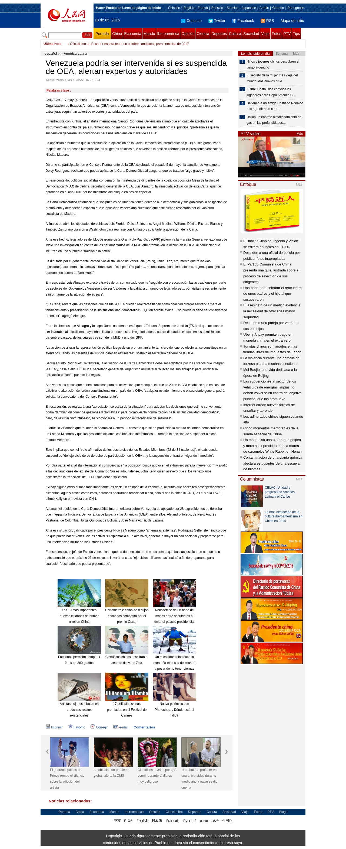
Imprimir (54, 727)
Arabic (264, 8)
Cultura (235, 33)
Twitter (216, 20)
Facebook (243, 20)
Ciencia (203, 33)
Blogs (283, 812)
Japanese (249, 8)
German (278, 8)
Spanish (232, 8)
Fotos (276, 33)
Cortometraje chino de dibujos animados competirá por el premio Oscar (126, 616)
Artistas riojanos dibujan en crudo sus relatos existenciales (79, 709)
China (117, 33)
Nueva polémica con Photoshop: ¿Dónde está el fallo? (174, 709)
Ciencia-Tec (174, 812)
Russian (217, 8)
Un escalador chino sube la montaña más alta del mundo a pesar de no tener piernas (174, 662)
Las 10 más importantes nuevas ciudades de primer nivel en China (79, 616)
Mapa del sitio (292, 20)
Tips (296, 33)
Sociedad (251, 33)
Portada (102, 33)
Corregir (99, 727)
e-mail (120, 727)
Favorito (76, 727)
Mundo (149, 33)
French (203, 8)
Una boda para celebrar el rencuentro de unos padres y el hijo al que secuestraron (272, 294)
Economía (132, 33)
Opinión (187, 33)
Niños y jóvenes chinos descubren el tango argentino (273, 64)
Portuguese (296, 8)
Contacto (191, 20)
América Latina (75, 53)
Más (300, 134)
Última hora (52, 44)
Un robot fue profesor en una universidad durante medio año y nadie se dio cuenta (199, 778)
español (51, 53)
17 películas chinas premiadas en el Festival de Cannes (127, 709)
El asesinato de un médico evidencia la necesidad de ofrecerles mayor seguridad (271, 311)
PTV (287, 33)
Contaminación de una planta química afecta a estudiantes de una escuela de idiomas (272, 463)
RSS (267, 20)
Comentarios (144, 727)
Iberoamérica (168, 33)
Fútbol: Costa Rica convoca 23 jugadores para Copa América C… (271, 92)
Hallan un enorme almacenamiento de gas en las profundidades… (274, 120)
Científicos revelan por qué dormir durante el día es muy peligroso (157, 775)
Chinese (174, 8)
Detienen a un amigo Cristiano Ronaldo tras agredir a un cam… (275, 106)
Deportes (219, 33)
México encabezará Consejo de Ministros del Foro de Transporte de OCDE (124, 44)
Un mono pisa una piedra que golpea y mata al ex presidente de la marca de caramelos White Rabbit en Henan (272, 445)
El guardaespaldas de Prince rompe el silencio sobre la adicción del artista (67, 778)
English (189, 8)
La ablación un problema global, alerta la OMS (111, 773)
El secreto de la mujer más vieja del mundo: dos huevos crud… (272, 78)
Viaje (265, 33)
